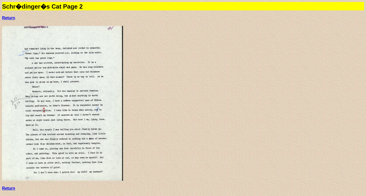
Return (8, 18)
